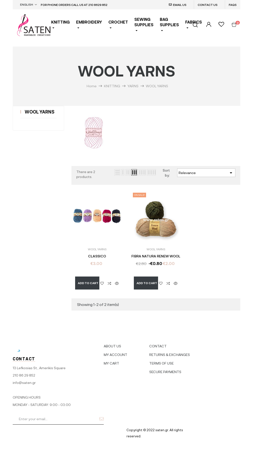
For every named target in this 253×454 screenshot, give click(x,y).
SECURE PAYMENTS (165, 369)
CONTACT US (208, 4)
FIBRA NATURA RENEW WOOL (155, 256)
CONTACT (158, 343)
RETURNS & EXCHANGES (169, 352)
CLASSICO (97, 256)
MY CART (111, 360)
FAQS (233, 4)
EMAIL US (179, 4)
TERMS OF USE (161, 360)
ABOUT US (112, 343)
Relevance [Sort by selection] (206, 173)
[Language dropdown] (28, 4)
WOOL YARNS (39, 111)
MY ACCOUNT (115, 352)
